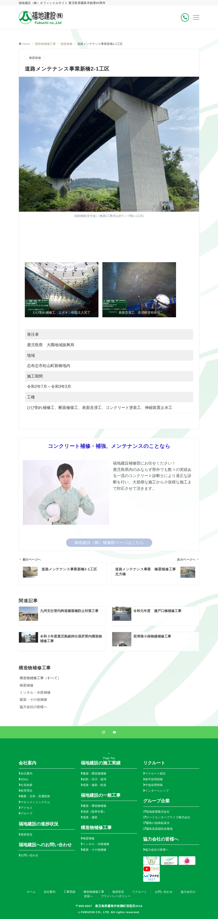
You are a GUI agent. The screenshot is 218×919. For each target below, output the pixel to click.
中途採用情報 (154, 784)
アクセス (26, 807)
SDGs (24, 779)
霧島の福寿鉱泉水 (158, 822)
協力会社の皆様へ (157, 849)
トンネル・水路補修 (35, 692)
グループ (26, 813)
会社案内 (26, 773)
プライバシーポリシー (115, 896)
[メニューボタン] (196, 17)
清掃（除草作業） (94, 811)
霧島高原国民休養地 (159, 828)
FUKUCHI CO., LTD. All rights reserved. (110, 912)
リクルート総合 (155, 773)
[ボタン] (185, 17)
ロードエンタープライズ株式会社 (168, 817)
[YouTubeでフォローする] (114, 732)
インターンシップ (157, 790)
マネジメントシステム (35, 802)
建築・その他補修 (33, 699)
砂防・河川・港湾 (94, 779)
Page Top (109, 757)
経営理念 (26, 790)
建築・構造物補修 (94, 773)
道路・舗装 (90, 817)
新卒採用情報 (154, 779)
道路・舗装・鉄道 (94, 784)
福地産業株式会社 (158, 811)
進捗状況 (26, 834)
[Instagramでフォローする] (103, 732)
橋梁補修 (35, 57)
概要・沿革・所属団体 (35, 796)
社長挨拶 (26, 784)
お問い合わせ (29, 855)
